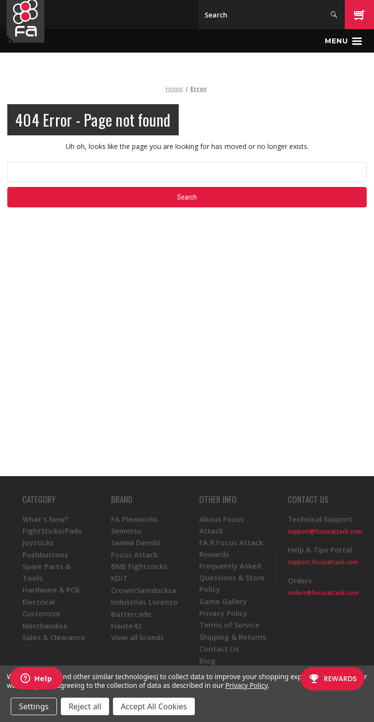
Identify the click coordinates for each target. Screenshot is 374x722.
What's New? (45, 519)
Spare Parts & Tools (46, 572)
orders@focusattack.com (323, 593)
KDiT (119, 578)
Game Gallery (223, 601)
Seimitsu (126, 531)
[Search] (272, 14)
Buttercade (131, 614)
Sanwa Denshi (135, 542)
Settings (34, 706)
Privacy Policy (223, 613)
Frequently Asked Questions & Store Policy (232, 577)
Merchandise (45, 625)
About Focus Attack (221, 525)
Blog (207, 661)
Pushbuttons (45, 554)
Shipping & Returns (232, 637)
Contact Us (219, 648)
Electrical (38, 602)
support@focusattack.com (325, 531)
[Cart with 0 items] (359, 14)
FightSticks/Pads (52, 531)
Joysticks (38, 542)
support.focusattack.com (323, 562)
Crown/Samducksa (143, 590)
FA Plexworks (134, 519)
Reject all (85, 706)
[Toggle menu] (343, 41)
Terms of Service (229, 624)
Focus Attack (134, 554)
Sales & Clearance (53, 637)
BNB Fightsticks (139, 566)
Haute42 (126, 625)
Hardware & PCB (51, 589)
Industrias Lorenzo (144, 602)
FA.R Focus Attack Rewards (231, 548)
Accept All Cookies (154, 706)
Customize (41, 613)
